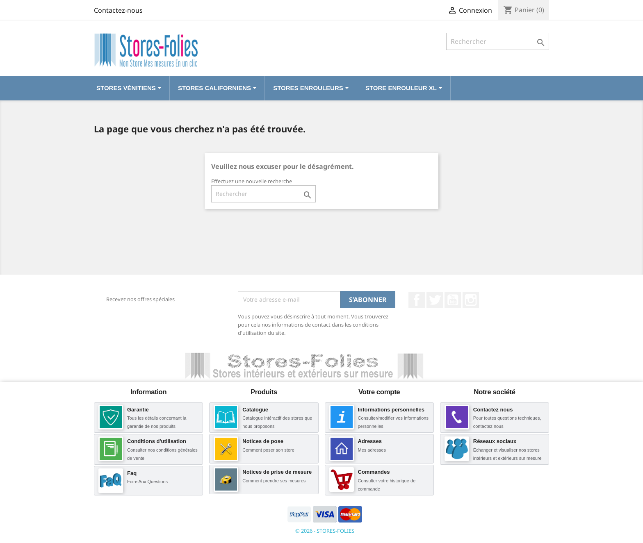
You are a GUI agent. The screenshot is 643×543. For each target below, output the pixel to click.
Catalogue (255, 410)
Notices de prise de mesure (277, 472)
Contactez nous (493, 410)
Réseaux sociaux (495, 441)
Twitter (434, 300)
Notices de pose (262, 441)
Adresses (370, 441)
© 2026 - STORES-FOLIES (324, 530)
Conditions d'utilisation (156, 441)
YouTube (453, 300)
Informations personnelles (391, 410)
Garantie (138, 410)
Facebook (416, 300)
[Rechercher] (497, 41)
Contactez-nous (118, 10)
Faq (132, 473)
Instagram (471, 300)
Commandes (374, 472)
